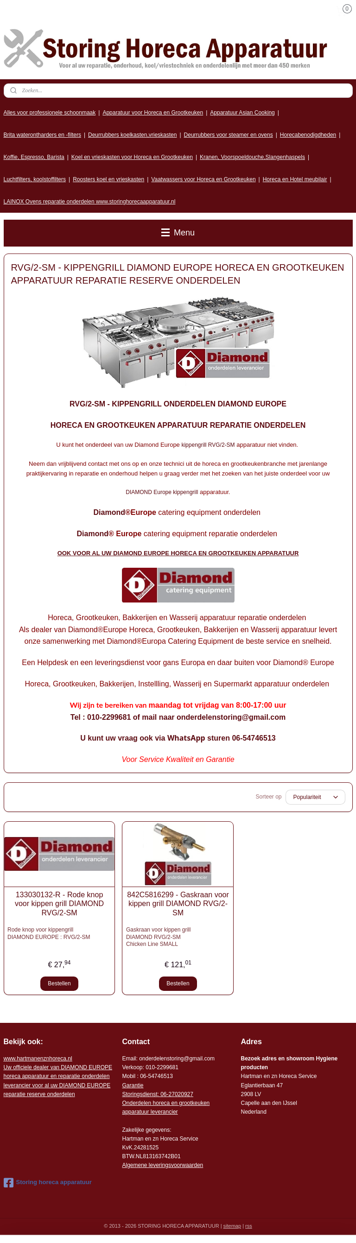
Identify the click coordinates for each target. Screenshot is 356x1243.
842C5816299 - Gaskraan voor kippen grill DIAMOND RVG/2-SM (178, 903)
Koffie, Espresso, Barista (34, 157)
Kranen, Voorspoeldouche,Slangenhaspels (252, 157)
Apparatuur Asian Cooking (242, 112)
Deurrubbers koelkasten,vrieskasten (132, 135)
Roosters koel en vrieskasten (108, 179)
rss (248, 1226)
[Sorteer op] (315, 797)
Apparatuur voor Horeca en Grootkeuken (152, 112)
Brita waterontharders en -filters (42, 135)
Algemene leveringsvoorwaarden (162, 1165)
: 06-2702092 (174, 1094)
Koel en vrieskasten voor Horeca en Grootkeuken (132, 157)
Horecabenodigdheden (308, 135)
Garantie (132, 1085)
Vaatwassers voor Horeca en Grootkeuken (203, 179)
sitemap (232, 1226)
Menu (178, 232)
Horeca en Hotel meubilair (295, 179)
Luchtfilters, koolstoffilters (35, 179)
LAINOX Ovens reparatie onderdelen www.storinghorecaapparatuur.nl (90, 201)
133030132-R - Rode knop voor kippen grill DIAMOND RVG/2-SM (59, 903)
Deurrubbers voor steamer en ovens (228, 135)
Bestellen (59, 983)
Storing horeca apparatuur (48, 1182)
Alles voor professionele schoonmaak (50, 112)
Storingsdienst (139, 1094)
